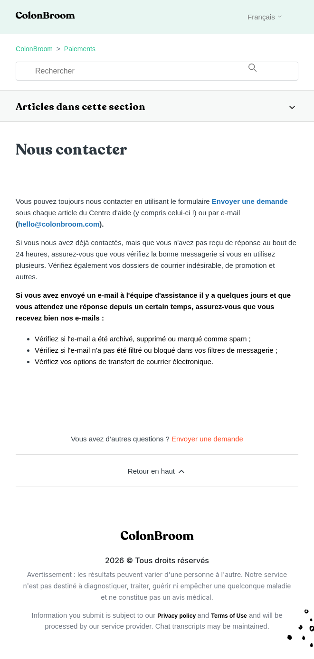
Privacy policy (177, 616)
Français (265, 17)
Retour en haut (157, 471)
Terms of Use (229, 616)
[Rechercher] (157, 71)
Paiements (79, 49)
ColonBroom (34, 49)
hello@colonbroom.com (58, 224)
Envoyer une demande (250, 201)
